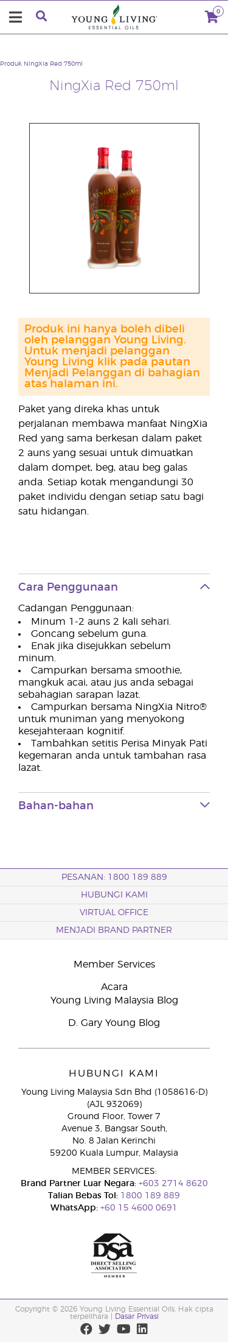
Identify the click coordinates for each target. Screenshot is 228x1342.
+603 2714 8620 (172, 1183)
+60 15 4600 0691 (139, 1208)
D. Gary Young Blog (114, 1023)
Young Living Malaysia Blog (114, 1000)
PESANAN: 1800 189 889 (114, 877)
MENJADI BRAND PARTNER (114, 930)
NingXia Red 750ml (53, 64)
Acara (114, 987)
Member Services (114, 964)
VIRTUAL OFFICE (114, 912)
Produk (11, 64)
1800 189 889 (149, 1196)
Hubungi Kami (114, 895)
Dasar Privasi (137, 1316)
